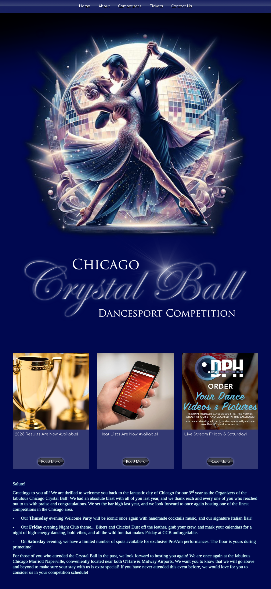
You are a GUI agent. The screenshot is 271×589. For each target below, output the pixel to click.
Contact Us (181, 6)
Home (84, 6)
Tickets (156, 6)
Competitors (129, 6)
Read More (50, 462)
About (104, 6)
